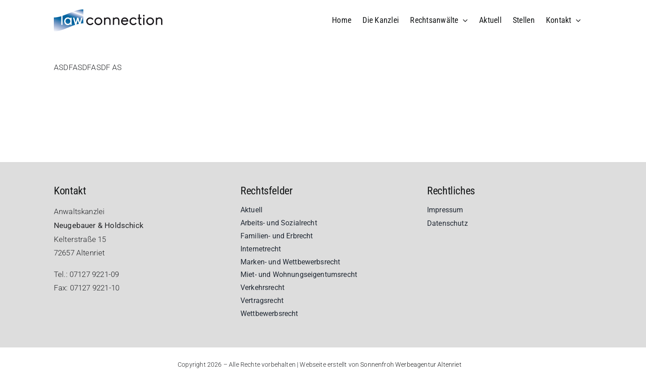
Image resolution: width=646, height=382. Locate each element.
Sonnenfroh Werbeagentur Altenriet (411, 364)
